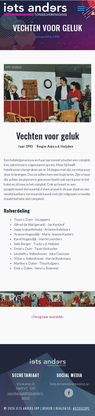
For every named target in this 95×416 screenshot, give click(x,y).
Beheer (48, 408)
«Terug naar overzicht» (47, 317)
